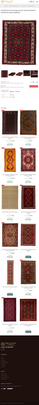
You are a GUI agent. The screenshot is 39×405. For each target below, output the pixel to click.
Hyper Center (22, 403)
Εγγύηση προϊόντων (4, 375)
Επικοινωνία (3, 366)
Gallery (2, 357)
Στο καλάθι (10, 144)
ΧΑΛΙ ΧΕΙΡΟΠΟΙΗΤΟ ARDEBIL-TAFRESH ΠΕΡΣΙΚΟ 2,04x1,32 (28, 175)
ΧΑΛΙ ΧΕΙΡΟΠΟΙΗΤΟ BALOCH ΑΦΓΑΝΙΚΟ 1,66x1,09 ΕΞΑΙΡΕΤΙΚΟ (28, 138)
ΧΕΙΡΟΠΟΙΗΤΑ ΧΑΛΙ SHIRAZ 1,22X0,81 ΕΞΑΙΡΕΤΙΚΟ (28, 250)
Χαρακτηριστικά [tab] (4, 91)
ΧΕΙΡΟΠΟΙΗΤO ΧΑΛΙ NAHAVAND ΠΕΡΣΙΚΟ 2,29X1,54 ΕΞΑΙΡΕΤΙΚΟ (10, 250)
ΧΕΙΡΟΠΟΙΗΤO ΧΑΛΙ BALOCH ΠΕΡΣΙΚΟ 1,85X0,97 (10, 325)
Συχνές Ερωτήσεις (4, 378)
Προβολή (10, 294)
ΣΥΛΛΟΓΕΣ (3, 365)
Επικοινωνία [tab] (17, 91)
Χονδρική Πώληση (4, 363)
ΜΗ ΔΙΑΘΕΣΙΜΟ (33, 86)
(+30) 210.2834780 (7, 347)
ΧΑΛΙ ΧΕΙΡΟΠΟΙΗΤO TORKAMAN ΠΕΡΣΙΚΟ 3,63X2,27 (10, 138)
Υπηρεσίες (2, 358)
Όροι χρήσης (3, 360)
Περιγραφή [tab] (11, 91)
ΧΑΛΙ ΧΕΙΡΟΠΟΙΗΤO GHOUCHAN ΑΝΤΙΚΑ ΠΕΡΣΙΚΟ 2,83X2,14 (28, 325)
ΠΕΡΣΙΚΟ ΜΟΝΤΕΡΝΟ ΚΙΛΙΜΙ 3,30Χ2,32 (10, 212)
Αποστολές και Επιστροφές (5, 377)
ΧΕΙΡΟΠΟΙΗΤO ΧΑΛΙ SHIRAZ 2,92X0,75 (10, 286)
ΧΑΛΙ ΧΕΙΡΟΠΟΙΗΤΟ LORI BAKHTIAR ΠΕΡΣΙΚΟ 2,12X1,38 (28, 287)
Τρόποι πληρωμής (3, 374)
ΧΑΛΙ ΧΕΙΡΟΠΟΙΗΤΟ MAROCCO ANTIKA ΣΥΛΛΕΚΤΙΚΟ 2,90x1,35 (10, 175)
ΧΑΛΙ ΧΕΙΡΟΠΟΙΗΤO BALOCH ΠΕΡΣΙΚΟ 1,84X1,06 (28, 212)
